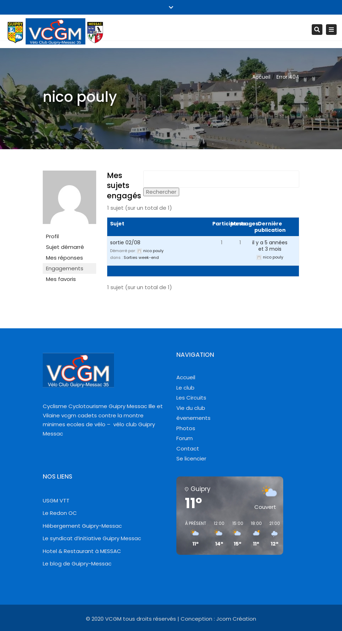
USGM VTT (56, 500)
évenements (193, 418)
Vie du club (190, 408)
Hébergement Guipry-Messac (82, 526)
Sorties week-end (141, 257)
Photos (185, 428)
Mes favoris (61, 279)
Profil (52, 236)
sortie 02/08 (125, 242)
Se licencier (191, 458)
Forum (184, 438)
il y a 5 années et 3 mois (269, 245)
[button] (193, 534)
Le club (185, 387)
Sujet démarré (65, 247)
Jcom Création (236, 618)
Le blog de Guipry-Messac (77, 563)
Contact (187, 448)
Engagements (64, 268)
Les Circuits (191, 397)
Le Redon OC (60, 513)
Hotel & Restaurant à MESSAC (82, 551)
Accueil (261, 76)
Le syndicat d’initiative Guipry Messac (92, 538)
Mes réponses (64, 257)
